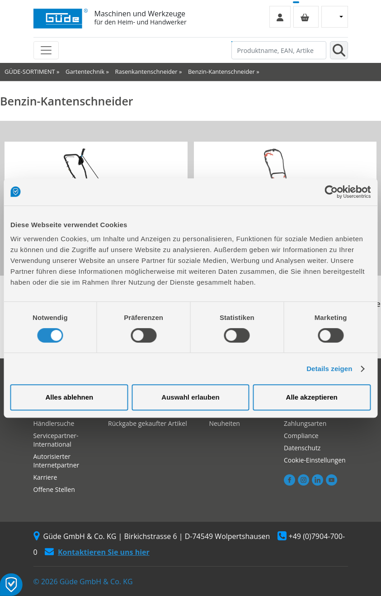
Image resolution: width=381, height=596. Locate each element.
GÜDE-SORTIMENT (30, 71)
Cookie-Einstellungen (315, 460)
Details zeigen (329, 368)
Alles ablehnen (69, 397)
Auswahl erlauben (190, 397)
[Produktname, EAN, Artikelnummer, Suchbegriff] (278, 50)
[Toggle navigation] (46, 50)
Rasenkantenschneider (146, 71)
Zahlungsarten (305, 423)
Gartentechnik (85, 71)
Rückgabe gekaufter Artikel (147, 423)
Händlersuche (54, 423)
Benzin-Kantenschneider (221, 71)
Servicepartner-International (56, 439)
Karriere (45, 477)
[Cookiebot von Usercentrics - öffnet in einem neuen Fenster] (331, 192)
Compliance (301, 435)
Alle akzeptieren (312, 397)
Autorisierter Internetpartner (56, 460)
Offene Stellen (54, 489)
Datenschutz (302, 447)
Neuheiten (224, 423)
